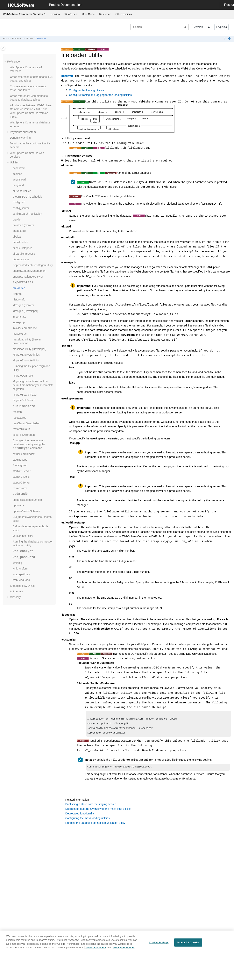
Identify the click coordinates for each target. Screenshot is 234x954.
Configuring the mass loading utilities (87, 820)
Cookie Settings (158, 943)
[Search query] (159, 27)
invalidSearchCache (25, 328)
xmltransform (20, 568)
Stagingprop (20, 465)
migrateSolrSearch (24, 400)
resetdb (17, 411)
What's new (71, 14)
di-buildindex (20, 242)
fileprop (17, 293)
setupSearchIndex (24, 454)
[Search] (185, 27)
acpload (17, 173)
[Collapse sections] (225, 38)
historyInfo (19, 299)
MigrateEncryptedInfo (26, 360)
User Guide (88, 14)
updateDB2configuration (27, 499)
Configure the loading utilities (86, 90)
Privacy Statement (124, 948)
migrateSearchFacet (25, 394)
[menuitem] (54, 14)
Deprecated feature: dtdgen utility (33, 265)
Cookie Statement (95, 948)
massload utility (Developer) (29, 349)
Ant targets (16, 591)
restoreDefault (21, 429)
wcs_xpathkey (21, 574)
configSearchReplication (27, 213)
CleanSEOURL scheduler (28, 196)
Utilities (30, 38)
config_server (21, 208)
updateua (18, 505)
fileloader (41, 38)
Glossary (15, 597)
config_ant (19, 202)
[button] (5, 62)
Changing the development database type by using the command (29, 444)
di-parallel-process (24, 253)
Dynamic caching (20, 137)
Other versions (123, 14)
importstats (19, 316)
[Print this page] (229, 38)
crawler (17, 219)
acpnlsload (19, 179)
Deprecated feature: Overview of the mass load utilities (98, 811)
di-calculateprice (22, 248)
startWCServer (22, 471)
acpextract (19, 168)
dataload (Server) (23, 225)
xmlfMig (17, 562)
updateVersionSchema (26, 511)
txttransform (20, 488)
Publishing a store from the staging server (90, 806)
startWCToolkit (21, 476)
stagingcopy (20, 459)
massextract (20, 333)
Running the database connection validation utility (95, 824)
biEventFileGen (22, 191)
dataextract (19, 230)
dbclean (17, 236)
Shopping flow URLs (22, 585)
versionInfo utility (23, 535)
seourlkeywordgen (24, 434)
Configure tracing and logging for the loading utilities (100, 94)
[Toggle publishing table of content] (3, 48)
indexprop (19, 322)
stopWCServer (21, 482)
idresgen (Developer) (25, 311)
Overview (55, 14)
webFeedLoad (21, 580)
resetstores (19, 417)
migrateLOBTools (23, 375)
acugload (18, 185)
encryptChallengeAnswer (28, 276)
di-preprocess (21, 259)
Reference (105, 14)
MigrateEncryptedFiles (26, 354)
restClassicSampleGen (26, 423)
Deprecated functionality (80, 815)
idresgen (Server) (23, 305)
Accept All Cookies (188, 943)
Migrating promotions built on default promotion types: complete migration (33, 385)
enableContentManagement (29, 270)
